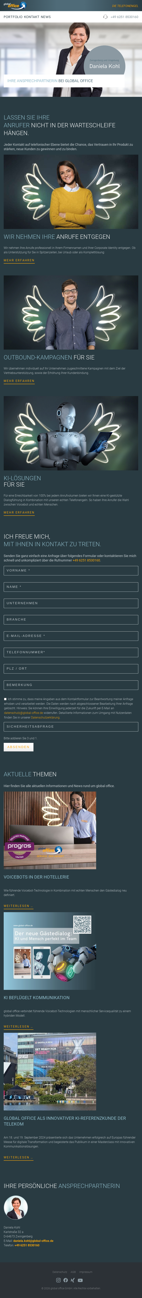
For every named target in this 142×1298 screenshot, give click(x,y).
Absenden (18, 747)
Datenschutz (60, 1271)
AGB (73, 1271)
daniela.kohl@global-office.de (33, 1241)
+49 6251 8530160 (124, 17)
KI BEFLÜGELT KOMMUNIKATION (37, 997)
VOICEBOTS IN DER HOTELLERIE (36, 877)
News (46, 17)
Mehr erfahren (19, 260)
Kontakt (31, 17)
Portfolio (13, 17)
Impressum (85, 1271)
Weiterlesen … (18, 906)
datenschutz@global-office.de (23, 713)
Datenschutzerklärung (45, 717)
